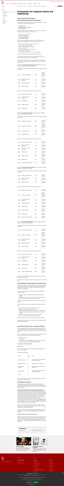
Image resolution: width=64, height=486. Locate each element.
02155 (19, 97)
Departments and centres (37, 463)
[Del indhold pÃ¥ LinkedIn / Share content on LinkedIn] (60, 6)
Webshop (50, 459)
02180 (19, 162)
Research (20, 3)
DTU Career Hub (51, 463)
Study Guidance (22, 430)
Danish (54, 1)
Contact (51, 1)
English (58, 1)
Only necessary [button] (29, 482)
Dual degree (4, 21)
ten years (21, 387)
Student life (4, 19)
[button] (9, 6)
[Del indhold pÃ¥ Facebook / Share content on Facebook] (58, 6)
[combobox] (62, 473)
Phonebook (35, 459)
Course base (51, 461)
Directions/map (36, 461)
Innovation (24, 3)
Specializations (5, 15)
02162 (19, 104)
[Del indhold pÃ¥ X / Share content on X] (61, 6)
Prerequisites (5, 11)
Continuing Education (14, 3)
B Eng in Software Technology (24, 38)
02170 (19, 108)
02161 (19, 86)
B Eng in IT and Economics (23, 35)
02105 (19, 121)
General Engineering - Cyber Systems (25, 27)
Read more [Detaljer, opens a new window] (38, 478)
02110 (19, 94)
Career (4, 17)
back (3, 9)
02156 (19, 79)
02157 (19, 203)
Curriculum (4, 13)
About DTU (35, 3)
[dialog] (32, 479)
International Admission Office (37, 430)
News (39, 3)
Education (7, 3)
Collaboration (30, 3)
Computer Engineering (22, 28)
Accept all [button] (35, 482)
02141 (19, 74)
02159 (19, 100)
